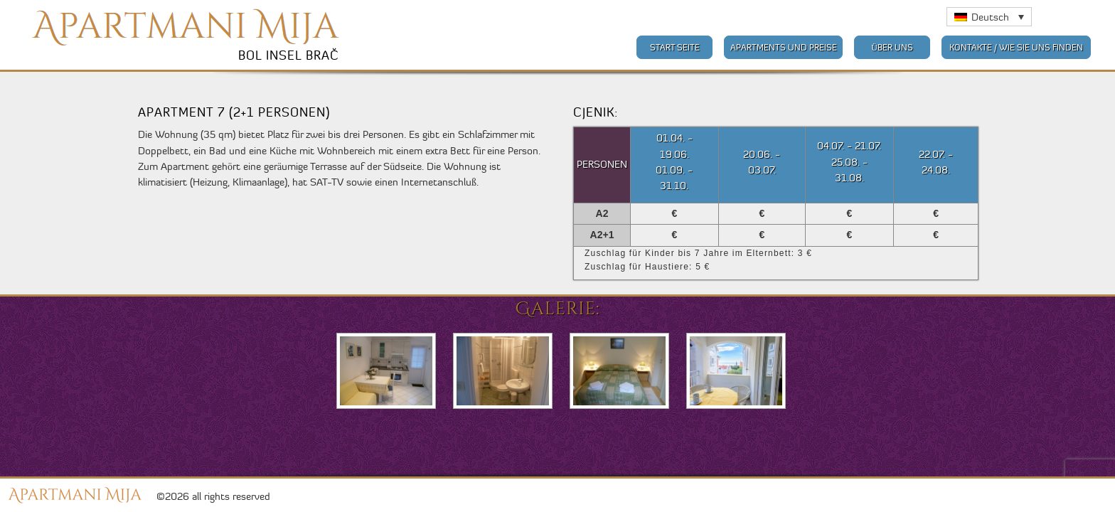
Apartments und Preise (783, 47)
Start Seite (675, 47)
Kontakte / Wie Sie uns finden (1016, 47)
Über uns (892, 47)
